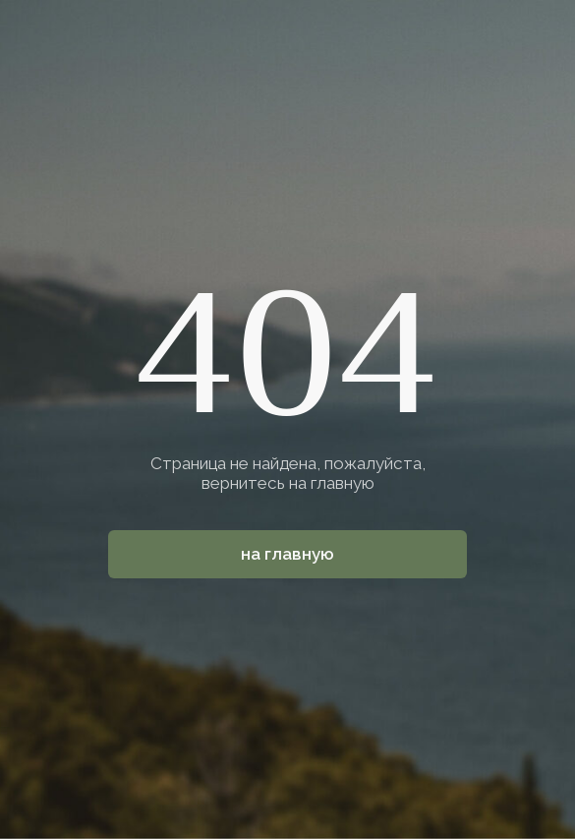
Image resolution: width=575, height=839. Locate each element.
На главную (287, 554)
